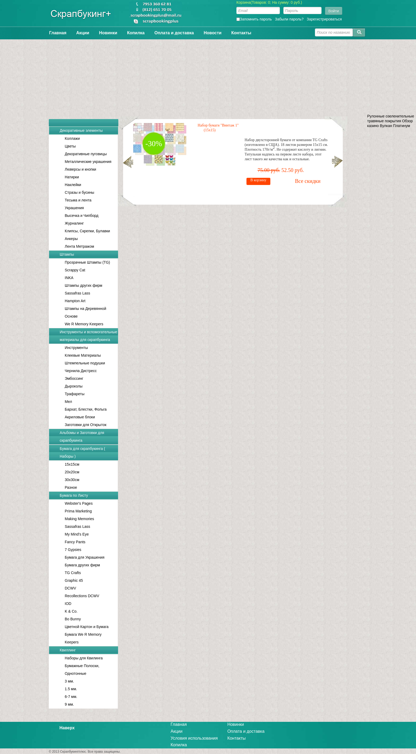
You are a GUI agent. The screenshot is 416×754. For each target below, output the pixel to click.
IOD (68, 603)
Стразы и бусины (79, 192)
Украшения (74, 208)
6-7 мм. (71, 696)
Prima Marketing (78, 511)
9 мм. (69, 704)
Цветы (70, 146)
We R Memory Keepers (84, 324)
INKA (69, 278)
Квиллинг (68, 650)
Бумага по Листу (74, 495)
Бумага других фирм (82, 565)
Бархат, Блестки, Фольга (86, 409)
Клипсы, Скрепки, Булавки (87, 231)
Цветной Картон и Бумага (87, 627)
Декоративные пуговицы (86, 154)
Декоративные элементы (81, 130)
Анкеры (71, 239)
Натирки (72, 177)
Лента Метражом (79, 246)
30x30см (72, 480)
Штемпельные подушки (85, 363)
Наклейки (73, 185)
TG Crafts (73, 573)
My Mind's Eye (77, 534)
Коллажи (72, 138)
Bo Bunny (73, 619)
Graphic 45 (74, 580)
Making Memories (79, 519)
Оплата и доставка (174, 33)
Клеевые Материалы (83, 355)
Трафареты (74, 394)
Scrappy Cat (75, 270)
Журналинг (74, 223)
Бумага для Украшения (85, 557)
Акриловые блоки (80, 417)
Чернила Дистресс (81, 371)
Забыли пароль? (289, 19)
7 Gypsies (73, 549)
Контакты (241, 33)
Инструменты (76, 348)
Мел (68, 401)
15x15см (72, 464)
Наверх (67, 728)
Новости (213, 33)
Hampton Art (75, 301)
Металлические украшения (88, 161)
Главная (57, 33)
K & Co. (71, 611)
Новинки (108, 33)
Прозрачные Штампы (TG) (87, 262)
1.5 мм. (71, 689)
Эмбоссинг (74, 378)
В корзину (281, 180)
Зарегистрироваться (324, 19)
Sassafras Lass (77, 293)
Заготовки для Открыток (85, 425)
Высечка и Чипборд (81, 215)
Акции (82, 33)
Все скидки (330, 181)
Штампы (67, 254)
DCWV (70, 588)
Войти (333, 11)
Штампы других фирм (83, 285)
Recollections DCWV (82, 596)
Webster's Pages (79, 503)
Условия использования (194, 738)
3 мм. (69, 681)
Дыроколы (74, 386)
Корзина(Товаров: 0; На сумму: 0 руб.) (269, 2)
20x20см (72, 472)
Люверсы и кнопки (80, 169)
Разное (71, 487)
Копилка (136, 33)
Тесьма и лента (78, 200)
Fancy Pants (75, 542)
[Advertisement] (208, 76)
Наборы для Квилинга (84, 658)
